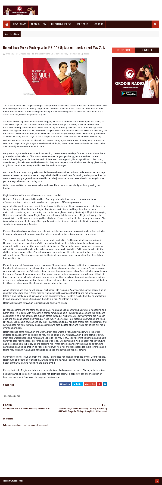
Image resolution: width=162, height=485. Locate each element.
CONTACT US (82, 24)
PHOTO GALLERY (38, 24)
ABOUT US (98, 24)
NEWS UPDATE (19, 24)
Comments (147, 50)
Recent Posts (123, 50)
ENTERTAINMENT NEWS (61, 24)
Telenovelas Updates (79, 53)
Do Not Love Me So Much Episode (51, 53)
